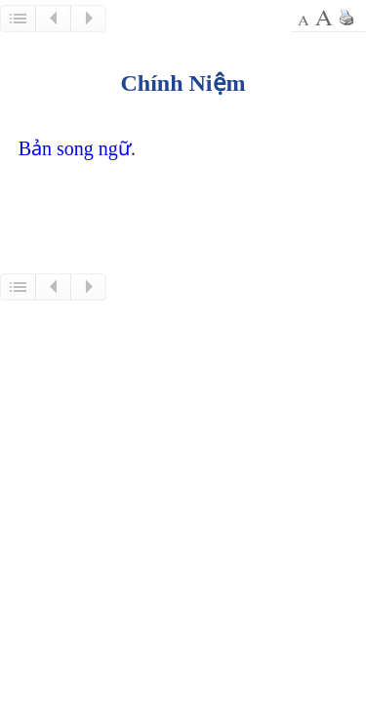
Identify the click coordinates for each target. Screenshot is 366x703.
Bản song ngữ (75, 148)
